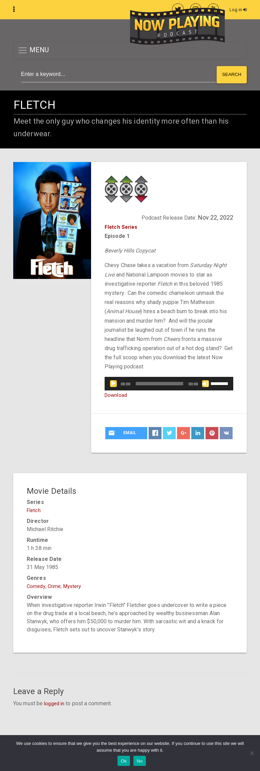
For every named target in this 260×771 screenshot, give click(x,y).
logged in (55, 702)
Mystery (75, 585)
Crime (56, 585)
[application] (169, 383)
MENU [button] (33, 51)
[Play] (113, 383)
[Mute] (205, 383)
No (140, 761)
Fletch (34, 509)
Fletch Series (122, 226)
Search (231, 74)
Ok (124, 761)
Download (117, 394)
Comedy (36, 585)
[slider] (159, 383)
